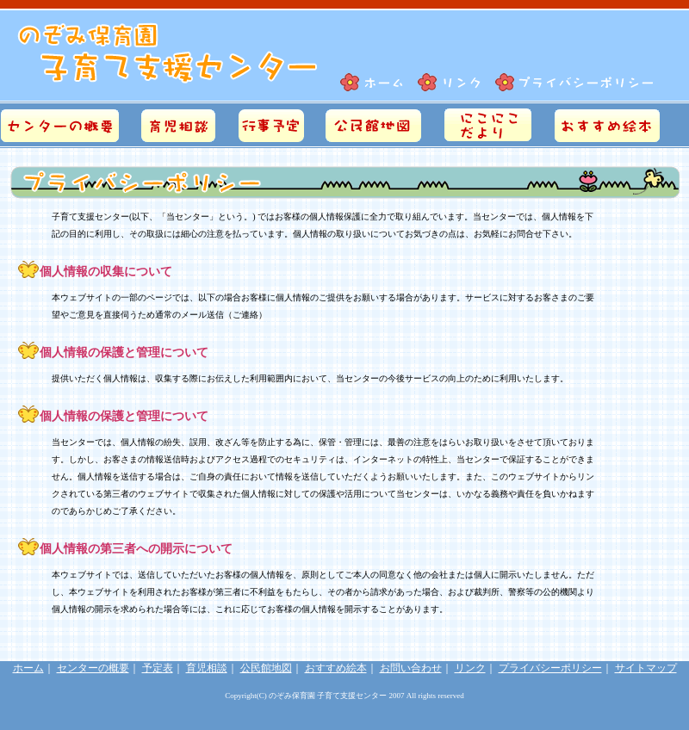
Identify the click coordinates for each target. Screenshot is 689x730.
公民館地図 (266, 668)
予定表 (157, 668)
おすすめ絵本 (336, 668)
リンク (470, 668)
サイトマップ (646, 668)
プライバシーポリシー (550, 668)
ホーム (28, 668)
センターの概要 (93, 668)
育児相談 (206, 668)
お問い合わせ (411, 668)
